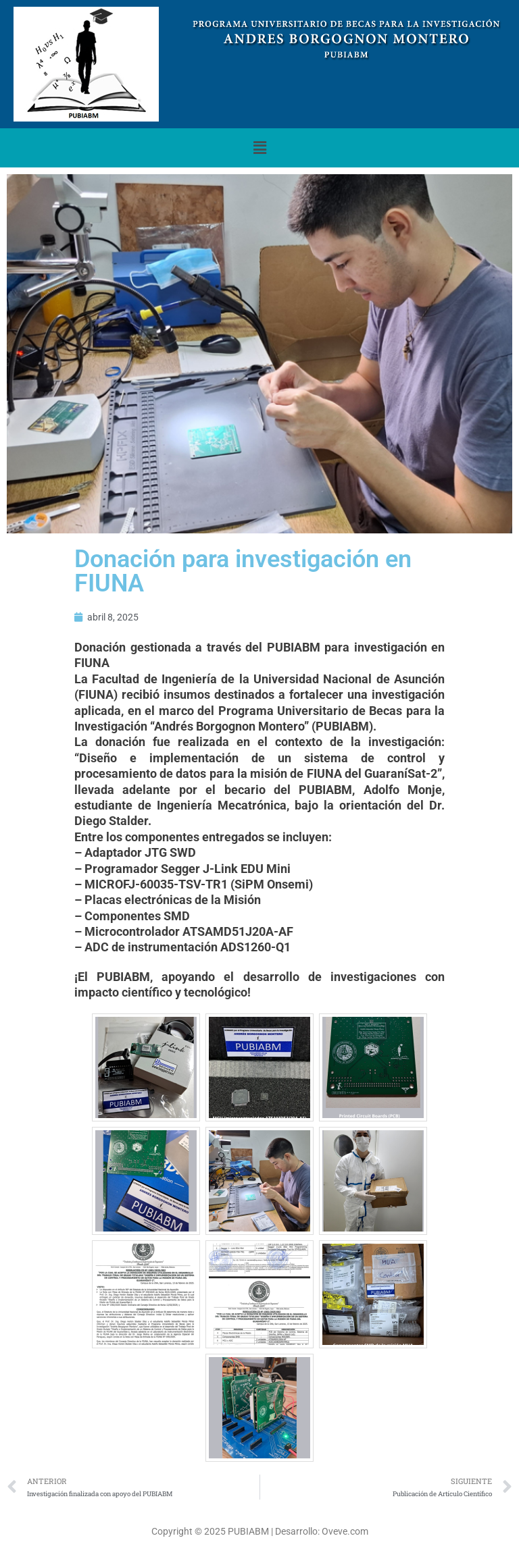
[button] (259, 148)
